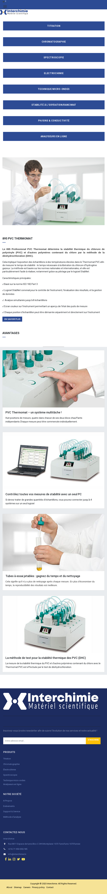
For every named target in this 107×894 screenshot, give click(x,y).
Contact (49, 887)
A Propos (7, 800)
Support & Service (11, 811)
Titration (53, 26)
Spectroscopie (54, 57)
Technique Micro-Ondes (54, 89)
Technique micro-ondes (14, 780)
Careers (26, 887)
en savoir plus (12, 319)
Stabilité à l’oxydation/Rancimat (54, 105)
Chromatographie (54, 41)
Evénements (9, 806)
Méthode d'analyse (12, 817)
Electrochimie (54, 73)
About (9, 887)
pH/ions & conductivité (54, 120)
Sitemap (18, 887)
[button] (93, 740)
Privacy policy (38, 887)
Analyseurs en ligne (54, 136)
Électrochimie (9, 769)
